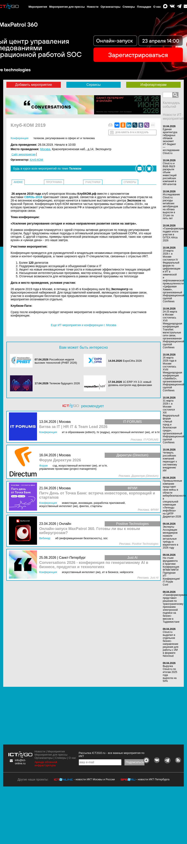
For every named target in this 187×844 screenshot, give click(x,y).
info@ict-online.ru (20, 762)
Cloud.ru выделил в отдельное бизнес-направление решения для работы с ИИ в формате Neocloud (170, 644)
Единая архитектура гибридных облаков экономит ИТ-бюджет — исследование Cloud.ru (171, 141)
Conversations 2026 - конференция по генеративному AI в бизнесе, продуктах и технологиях (93, 565)
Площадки (144, 6)
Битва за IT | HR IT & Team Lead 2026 (73, 427)
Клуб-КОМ (36, 159)
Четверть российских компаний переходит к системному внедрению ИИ (170, 461)
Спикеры (129, 6)
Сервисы (93, 84)
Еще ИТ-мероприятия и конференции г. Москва (83, 325)
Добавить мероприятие (33, 84)
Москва (45, 149)
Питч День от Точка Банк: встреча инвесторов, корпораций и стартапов (97, 495)
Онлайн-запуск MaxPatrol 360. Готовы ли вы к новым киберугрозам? (89, 531)
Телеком (38, 138)
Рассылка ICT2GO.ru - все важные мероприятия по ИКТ (111, 754)
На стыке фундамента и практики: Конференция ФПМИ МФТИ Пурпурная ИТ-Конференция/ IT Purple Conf (171, 571)
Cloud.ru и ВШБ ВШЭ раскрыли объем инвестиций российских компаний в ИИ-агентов (170, 174)
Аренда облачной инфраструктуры (45, 763)
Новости (92, 6)
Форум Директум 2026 (60, 460)
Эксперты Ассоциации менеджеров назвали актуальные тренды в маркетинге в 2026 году (170, 537)
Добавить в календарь (131, 132)
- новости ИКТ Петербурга (152, 779)
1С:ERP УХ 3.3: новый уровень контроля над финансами (130, 383)
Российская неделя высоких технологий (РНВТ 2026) (56, 361)
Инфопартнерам (153, 84)
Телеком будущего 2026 (64, 383)
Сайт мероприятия (23, 154)
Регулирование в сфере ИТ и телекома (70, 138)
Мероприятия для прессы (67, 6)
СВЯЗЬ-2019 (33, 197)
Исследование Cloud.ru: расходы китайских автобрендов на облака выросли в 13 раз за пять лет (171, 206)
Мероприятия (38, 6)
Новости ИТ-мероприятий (173, 116)
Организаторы (110, 6)
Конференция (19, 138)
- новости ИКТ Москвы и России (94, 779)
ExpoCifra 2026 (132, 360)
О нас (157, 6)
